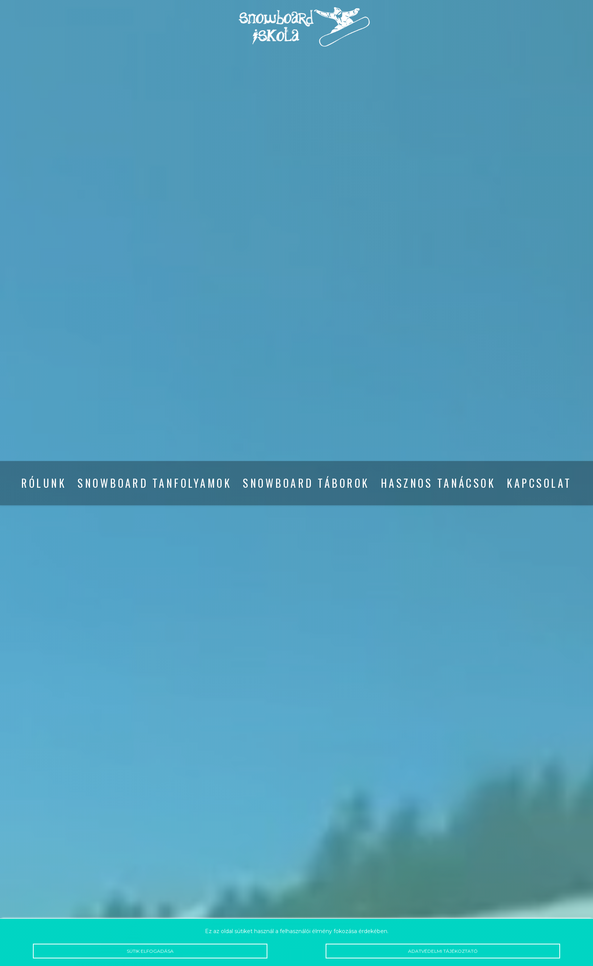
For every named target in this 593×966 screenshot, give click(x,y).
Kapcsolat (539, 483)
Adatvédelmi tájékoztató (442, 951)
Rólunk (43, 483)
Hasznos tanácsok (438, 483)
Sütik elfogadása (150, 951)
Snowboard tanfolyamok (154, 483)
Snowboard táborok (306, 483)
